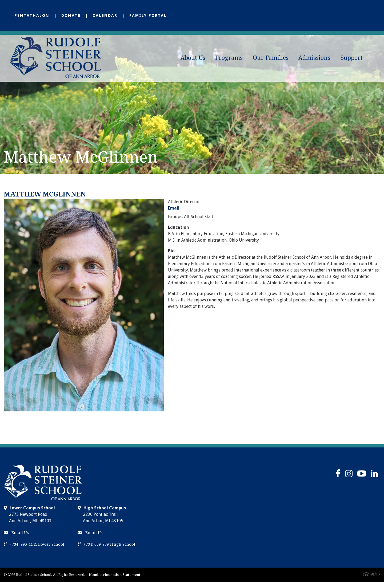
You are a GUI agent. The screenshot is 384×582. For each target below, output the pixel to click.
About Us (193, 57)
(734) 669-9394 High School (106, 544)
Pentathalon (31, 15)
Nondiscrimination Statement (114, 575)
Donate (71, 15)
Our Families (271, 57)
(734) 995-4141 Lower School (34, 544)
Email (173, 208)
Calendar (105, 15)
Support (352, 57)
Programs (229, 57)
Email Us (16, 532)
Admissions (314, 57)
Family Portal (148, 15)
